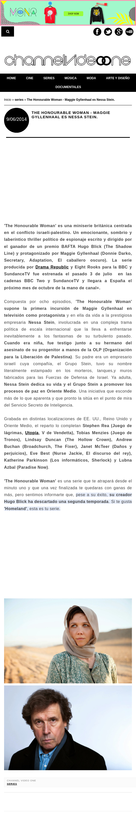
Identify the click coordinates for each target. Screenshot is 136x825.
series (12, 784)
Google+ (119, 32)
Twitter (108, 32)
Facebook (97, 32)
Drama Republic (52, 267)
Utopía (32, 433)
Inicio (8, 100)
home (11, 78)
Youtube (129, 32)
